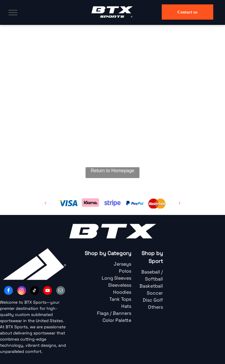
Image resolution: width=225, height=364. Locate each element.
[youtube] (47, 291)
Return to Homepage (112, 170)
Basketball (151, 286)
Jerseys (122, 264)
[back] (45, 203)
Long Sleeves (116, 278)
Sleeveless (119, 285)
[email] (60, 291)
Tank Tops (120, 299)
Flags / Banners (114, 313)
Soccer (155, 293)
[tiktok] (34, 291)
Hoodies (122, 292)
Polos (125, 271)
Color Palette (117, 320)
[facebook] (8, 291)
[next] (179, 203)
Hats (126, 306)
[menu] (13, 12)
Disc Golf (153, 300)
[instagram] (21, 291)
